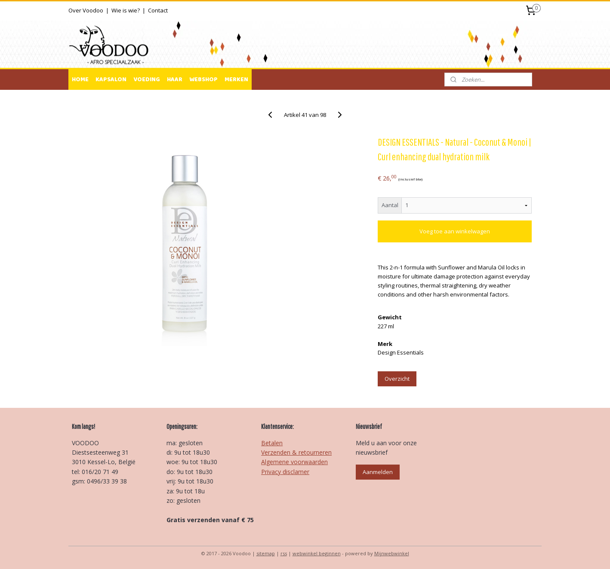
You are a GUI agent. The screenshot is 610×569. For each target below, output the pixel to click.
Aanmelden (378, 472)
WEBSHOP (203, 79)
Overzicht (397, 378)
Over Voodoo (85, 10)
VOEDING (146, 79)
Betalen (272, 443)
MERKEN (236, 79)
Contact (158, 10)
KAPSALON (111, 79)
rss (283, 553)
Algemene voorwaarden (294, 462)
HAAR (174, 79)
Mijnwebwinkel (391, 553)
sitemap (265, 553)
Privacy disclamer (285, 472)
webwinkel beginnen (317, 553)
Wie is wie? (125, 10)
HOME (80, 79)
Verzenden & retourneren (296, 452)
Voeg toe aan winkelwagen (454, 231)
